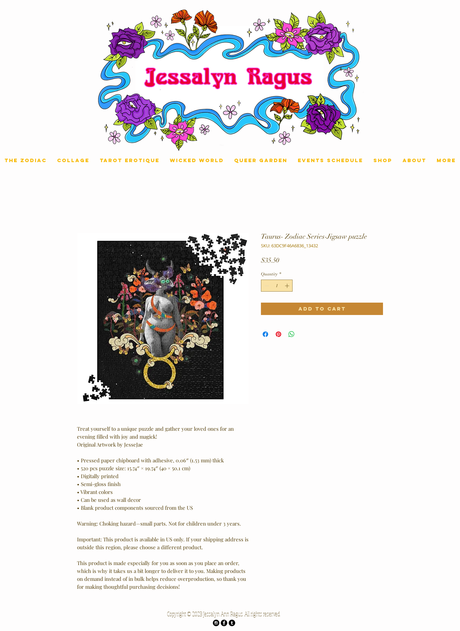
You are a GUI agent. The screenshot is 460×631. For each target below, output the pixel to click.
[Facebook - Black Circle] (224, 623)
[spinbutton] (277, 286)
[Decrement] (266, 286)
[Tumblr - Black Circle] (232, 623)
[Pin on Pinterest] (278, 334)
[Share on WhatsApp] (291, 334)
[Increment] (288, 286)
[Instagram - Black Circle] (216, 623)
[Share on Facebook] (265, 334)
